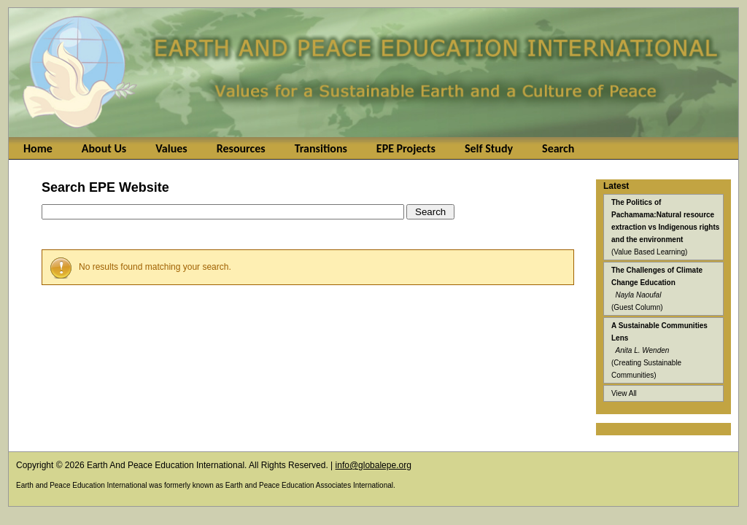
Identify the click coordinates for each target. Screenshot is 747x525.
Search (558, 148)
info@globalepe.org (373, 465)
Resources (241, 148)
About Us (104, 148)
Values (171, 148)
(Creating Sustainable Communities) (659, 350)
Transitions (321, 148)
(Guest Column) (657, 288)
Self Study (489, 148)
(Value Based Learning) (665, 227)
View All (624, 393)
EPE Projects (406, 148)
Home (38, 148)
